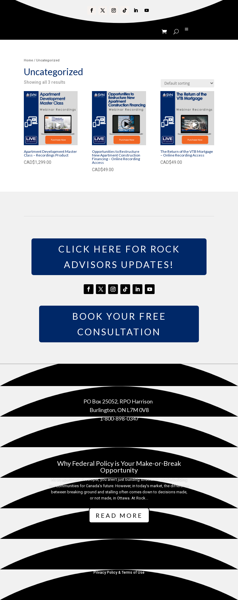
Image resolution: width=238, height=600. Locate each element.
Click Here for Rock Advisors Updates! (119, 256)
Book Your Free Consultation (119, 324)
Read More (119, 515)
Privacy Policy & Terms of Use (119, 572)
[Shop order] (187, 83)
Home (28, 60)
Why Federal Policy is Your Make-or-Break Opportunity (119, 466)
